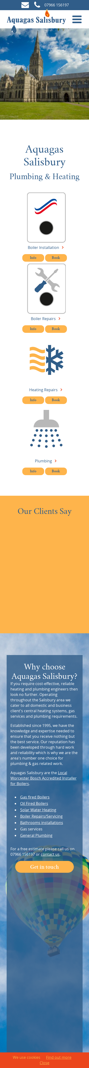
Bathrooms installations (41, 822)
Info (33, 258)
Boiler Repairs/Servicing (41, 816)
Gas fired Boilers (35, 797)
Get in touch (44, 867)
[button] (77, 19)
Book (56, 258)
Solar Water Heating (38, 809)
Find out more (58, 1057)
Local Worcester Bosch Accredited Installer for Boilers (43, 778)
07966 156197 (51, 5)
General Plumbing (36, 835)
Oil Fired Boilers (34, 803)
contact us (50, 854)
